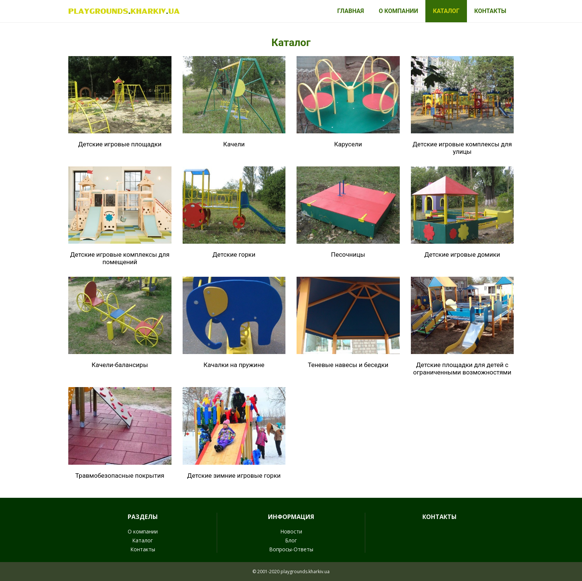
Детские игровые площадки (119, 144)
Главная (350, 10)
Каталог (446, 10)
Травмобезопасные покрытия (119, 475)
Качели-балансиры (120, 365)
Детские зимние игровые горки (234, 475)
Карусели (348, 144)
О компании (398, 10)
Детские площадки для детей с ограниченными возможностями (462, 368)
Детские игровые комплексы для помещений (119, 258)
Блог (291, 540)
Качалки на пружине (233, 365)
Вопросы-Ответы (291, 549)
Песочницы (348, 254)
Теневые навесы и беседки (348, 365)
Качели (234, 144)
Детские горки (233, 254)
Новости (291, 531)
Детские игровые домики (462, 254)
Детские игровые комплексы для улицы (462, 147)
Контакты (490, 10)
